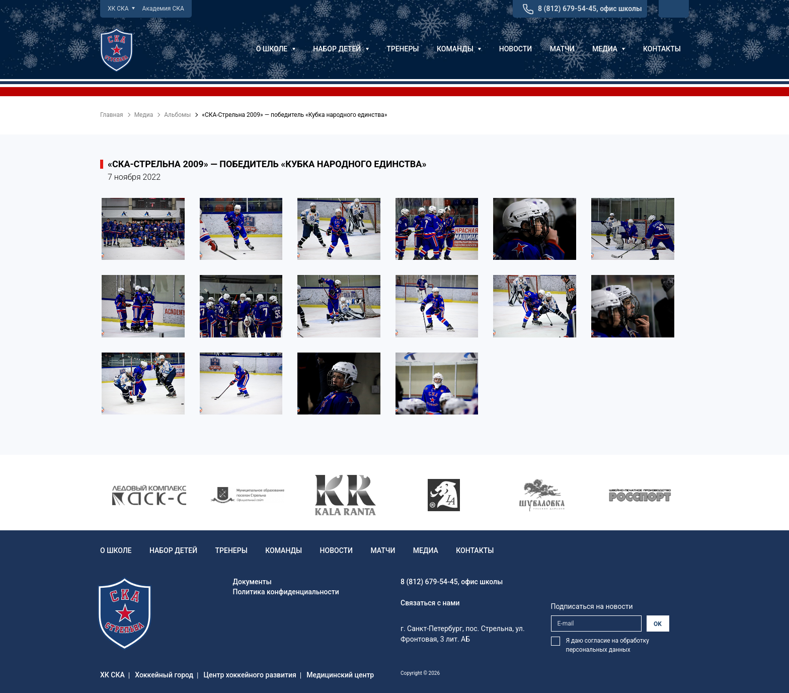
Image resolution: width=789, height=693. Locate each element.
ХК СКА (121, 8)
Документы (252, 582)
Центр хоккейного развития (250, 675)
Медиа (608, 49)
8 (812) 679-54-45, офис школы (590, 9)
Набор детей (341, 49)
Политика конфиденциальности (286, 592)
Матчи (562, 49)
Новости (515, 49)
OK (658, 624)
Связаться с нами (430, 603)
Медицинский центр (340, 675)
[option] (149, 495)
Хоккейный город (164, 675)
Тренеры (402, 49)
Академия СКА (163, 8)
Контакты (662, 49)
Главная (111, 114)
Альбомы (177, 114)
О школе (275, 49)
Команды (459, 49)
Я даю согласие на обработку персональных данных (607, 645)
